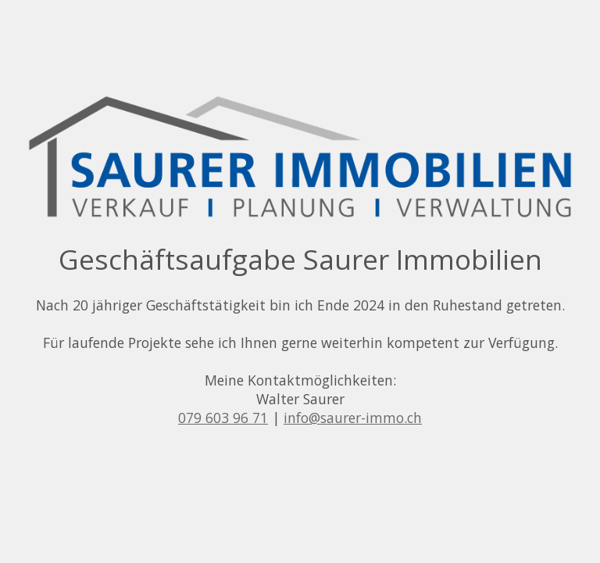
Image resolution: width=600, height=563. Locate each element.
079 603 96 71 (223, 417)
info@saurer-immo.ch (353, 417)
